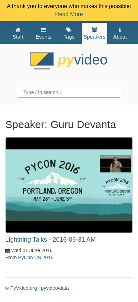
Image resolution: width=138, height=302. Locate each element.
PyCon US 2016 (35, 257)
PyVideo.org (23, 288)
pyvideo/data (55, 288)
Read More (69, 14)
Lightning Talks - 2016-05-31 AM (50, 239)
